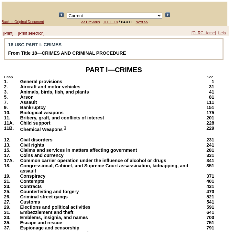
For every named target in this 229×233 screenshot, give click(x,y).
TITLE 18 (110, 22)
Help (222, 33)
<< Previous (90, 22)
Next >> (142, 22)
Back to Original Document (23, 22)
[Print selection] (31, 33)
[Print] (8, 33)
